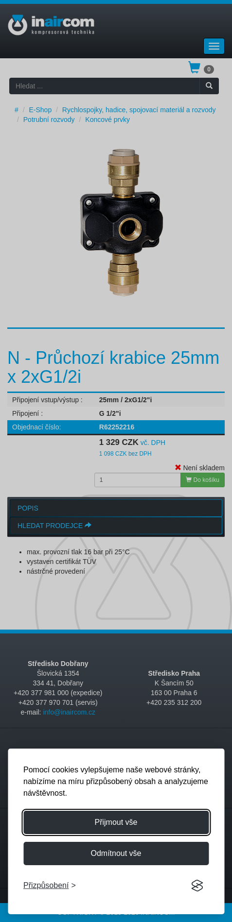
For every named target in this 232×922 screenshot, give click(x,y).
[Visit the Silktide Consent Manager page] (197, 886)
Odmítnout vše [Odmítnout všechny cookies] (115, 853)
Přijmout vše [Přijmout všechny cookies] (115, 822)
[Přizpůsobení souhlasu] (49, 886)
